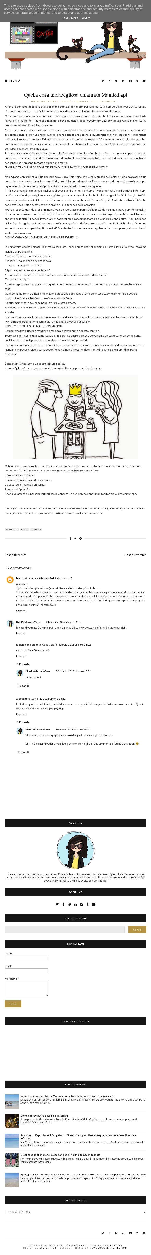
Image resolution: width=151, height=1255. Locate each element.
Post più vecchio (135, 555)
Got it (86, 18)
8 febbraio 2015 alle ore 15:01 (73, 671)
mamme (36, 529)
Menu (12, 80)
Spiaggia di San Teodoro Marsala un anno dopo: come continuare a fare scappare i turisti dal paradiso (83, 1174)
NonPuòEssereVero (28, 621)
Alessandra (23, 698)
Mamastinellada (26, 578)
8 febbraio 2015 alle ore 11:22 (73, 644)
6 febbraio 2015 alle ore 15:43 (63, 621)
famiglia (12, 529)
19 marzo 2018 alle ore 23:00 (73, 729)
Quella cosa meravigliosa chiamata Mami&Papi (75, 95)
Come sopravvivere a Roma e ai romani (44, 1115)
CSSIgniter (48, 1248)
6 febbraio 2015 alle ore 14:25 (54, 578)
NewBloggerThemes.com (108, 1248)
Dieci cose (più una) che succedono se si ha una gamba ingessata (60, 1154)
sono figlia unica (17, 368)
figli (24, 529)
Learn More (70, 18)
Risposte (24, 664)
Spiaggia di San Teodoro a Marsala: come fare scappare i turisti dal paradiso (67, 1096)
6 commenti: (109, 101)
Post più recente (15, 555)
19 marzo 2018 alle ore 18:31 (48, 698)
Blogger (116, 1245)
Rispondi (21, 610)
